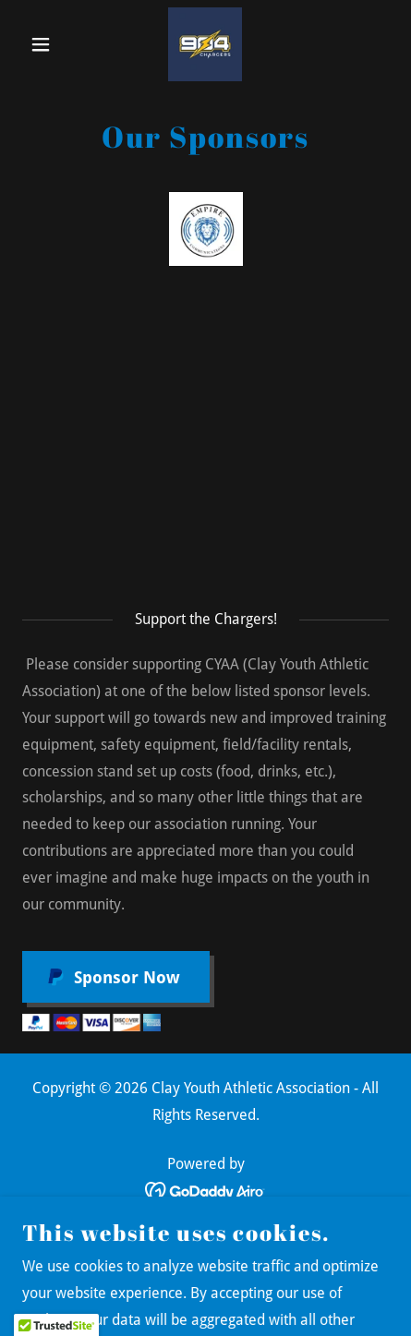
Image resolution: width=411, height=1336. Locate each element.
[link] (205, 44)
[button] (50, 44)
